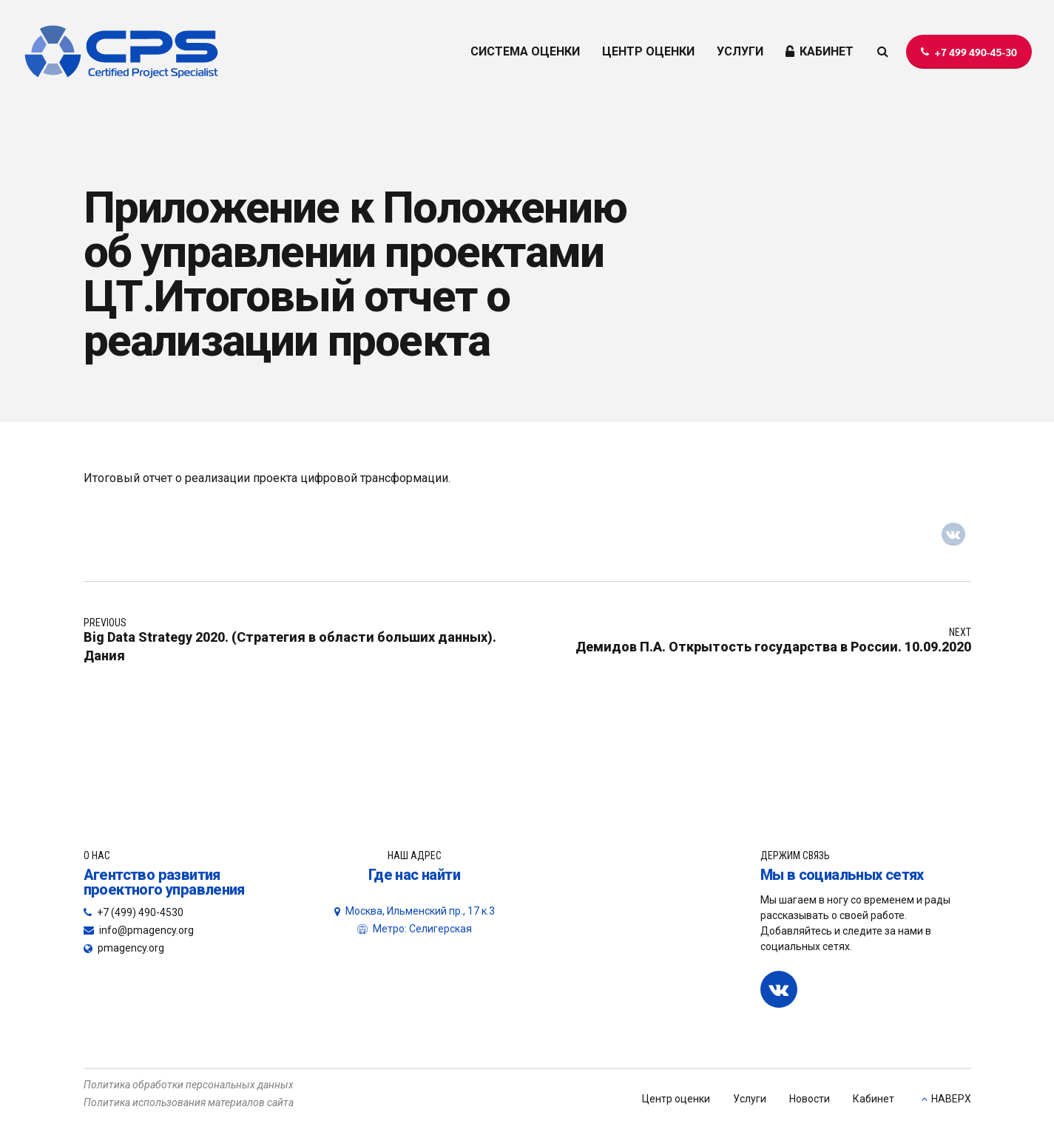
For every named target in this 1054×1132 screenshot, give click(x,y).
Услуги (749, 1099)
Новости (809, 1099)
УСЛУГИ (740, 51)
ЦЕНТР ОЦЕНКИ (648, 51)
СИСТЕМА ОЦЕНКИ (525, 51)
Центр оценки (676, 1099)
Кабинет (873, 1099)
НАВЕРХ (951, 1099)
